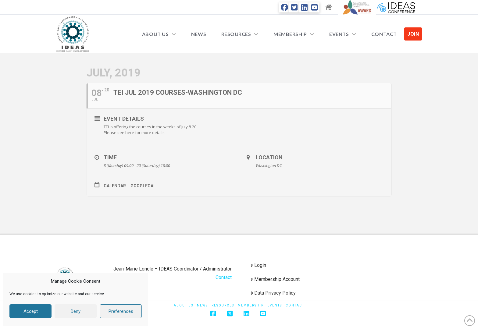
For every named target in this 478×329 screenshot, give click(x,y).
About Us (183, 305)
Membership (251, 305)
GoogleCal (143, 185)
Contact (224, 277)
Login (258, 265)
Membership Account (275, 279)
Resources (223, 305)
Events (274, 305)
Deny (75, 311)
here (129, 132)
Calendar (115, 185)
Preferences (121, 311)
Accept (30, 311)
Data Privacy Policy (273, 293)
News (202, 305)
